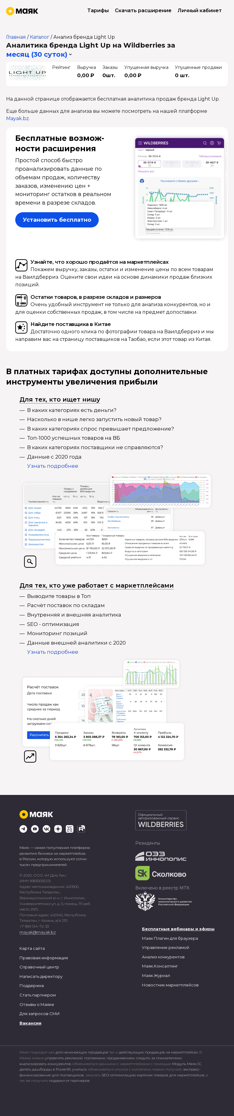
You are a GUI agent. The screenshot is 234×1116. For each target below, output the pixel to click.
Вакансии (30, 1023)
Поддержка (32, 985)
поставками (94, 1058)
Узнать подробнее (52, 466)
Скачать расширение (143, 10)
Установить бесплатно (57, 219)
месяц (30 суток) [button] (36, 54)
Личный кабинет (200, 10)
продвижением (121, 1058)
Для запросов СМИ (40, 1013)
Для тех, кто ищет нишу (60, 399)
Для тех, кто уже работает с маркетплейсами (97, 585)
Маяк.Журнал (156, 975)
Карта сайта (32, 948)
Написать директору (41, 976)
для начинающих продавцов (82, 1052)
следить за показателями (159, 1058)
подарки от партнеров (69, 1080)
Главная (16, 37)
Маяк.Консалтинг (160, 966)
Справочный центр (39, 966)
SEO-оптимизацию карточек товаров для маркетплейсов (152, 1075)
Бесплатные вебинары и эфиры (178, 928)
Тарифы (98, 10)
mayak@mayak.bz (38, 932)
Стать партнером (38, 995)
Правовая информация (44, 957)
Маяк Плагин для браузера (170, 938)
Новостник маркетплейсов (170, 984)
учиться (79, 1069)
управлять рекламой (64, 1058)
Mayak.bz (17, 118)
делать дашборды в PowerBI (45, 1069)
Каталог (39, 37)
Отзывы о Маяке (37, 1004)
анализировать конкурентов (45, 1063)
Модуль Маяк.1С (186, 1063)
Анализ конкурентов (163, 956)
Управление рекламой (165, 947)
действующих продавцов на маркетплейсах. (158, 1052)
